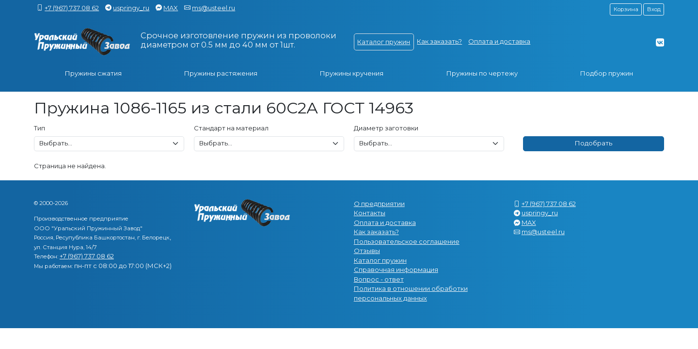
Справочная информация (396, 269)
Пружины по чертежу (482, 73)
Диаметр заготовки (386, 128)
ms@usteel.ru (213, 8)
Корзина (626, 9)
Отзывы (367, 250)
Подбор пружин (606, 73)
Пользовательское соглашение (407, 241)
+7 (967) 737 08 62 (72, 8)
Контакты (369, 213)
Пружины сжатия (93, 73)
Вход (654, 9)
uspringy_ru (131, 8)
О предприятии (379, 203)
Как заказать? (439, 41)
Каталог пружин (383, 42)
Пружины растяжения (220, 73)
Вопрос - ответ (379, 279)
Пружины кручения (351, 73)
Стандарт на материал (231, 128)
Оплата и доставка (499, 41)
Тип (39, 128)
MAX (170, 8)
